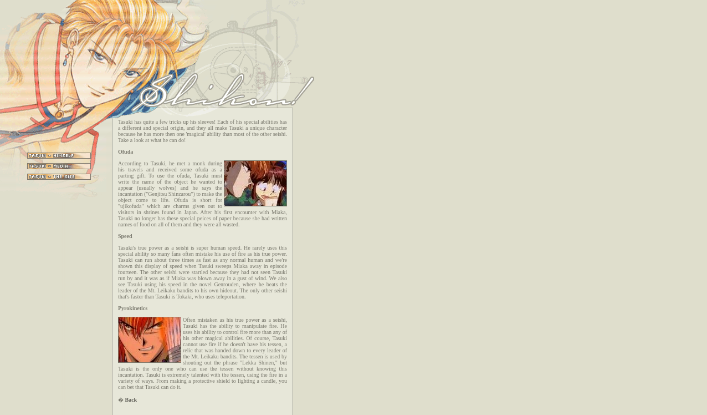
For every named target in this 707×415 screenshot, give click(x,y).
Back (131, 400)
